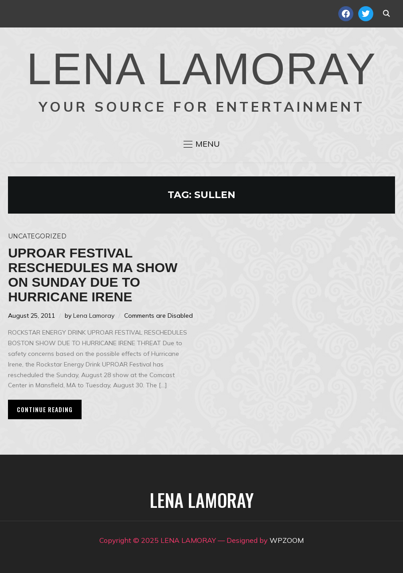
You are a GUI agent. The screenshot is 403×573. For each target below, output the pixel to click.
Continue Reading (45, 409)
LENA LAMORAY (201, 69)
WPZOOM (287, 540)
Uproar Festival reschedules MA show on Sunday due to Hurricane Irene (92, 275)
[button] (202, 144)
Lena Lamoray (93, 316)
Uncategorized (37, 236)
